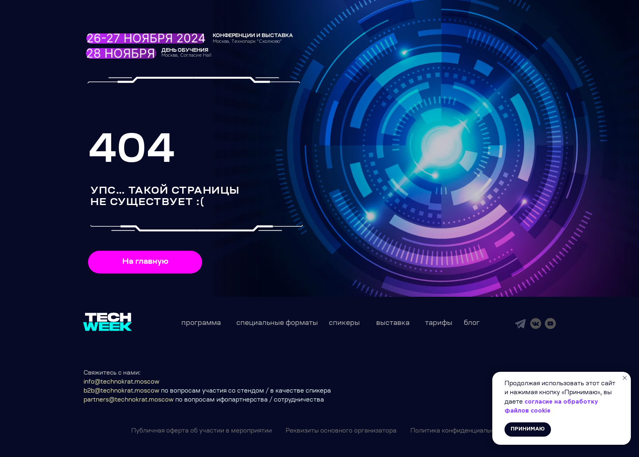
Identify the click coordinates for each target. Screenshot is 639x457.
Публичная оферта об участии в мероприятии (201, 431)
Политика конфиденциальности (459, 431)
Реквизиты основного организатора (341, 431)
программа (201, 323)
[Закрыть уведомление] (625, 378)
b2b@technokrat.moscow (121, 391)
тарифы (438, 323)
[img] (520, 323)
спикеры (344, 323)
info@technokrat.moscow (121, 382)
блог (472, 323)
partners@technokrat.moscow (129, 400)
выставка (393, 323)
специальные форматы (277, 323)
